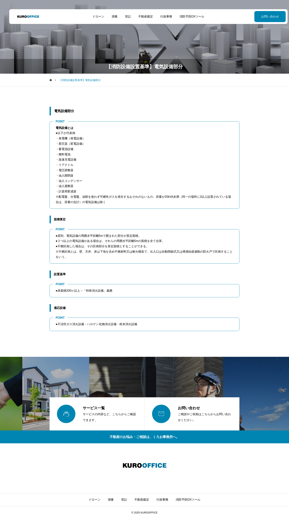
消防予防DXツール (188, 16)
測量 (111, 16)
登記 (124, 16)
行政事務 (162, 16)
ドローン (94, 16)
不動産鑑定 (141, 16)
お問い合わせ (262, 16)
